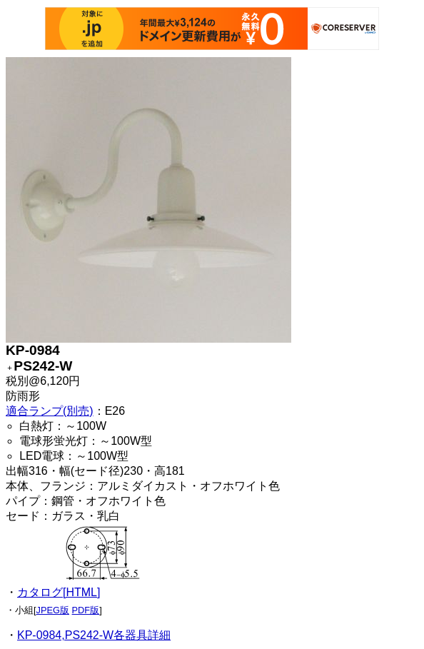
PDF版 (86, 610)
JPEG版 (52, 610)
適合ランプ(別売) (50, 411)
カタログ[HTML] (58, 592)
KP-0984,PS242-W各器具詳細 (94, 635)
